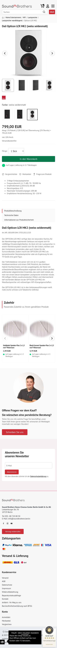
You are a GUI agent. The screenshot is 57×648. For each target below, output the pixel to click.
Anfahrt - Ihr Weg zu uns (11, 602)
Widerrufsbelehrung (10, 592)
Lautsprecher (32, 17)
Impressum (6, 588)
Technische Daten (11, 215)
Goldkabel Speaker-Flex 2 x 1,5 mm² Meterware (14, 346)
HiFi (24, 17)
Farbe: (5, 104)
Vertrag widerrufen (12, 531)
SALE (52, 12)
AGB (3, 581)
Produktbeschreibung (13, 210)
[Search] (24, 12)
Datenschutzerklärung (38, 476)
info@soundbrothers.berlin (19, 518)
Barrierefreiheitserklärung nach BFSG (17, 606)
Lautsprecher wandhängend (12, 20)
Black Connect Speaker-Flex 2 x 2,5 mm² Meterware (42, 346)
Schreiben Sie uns (14, 432)
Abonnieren (12, 472)
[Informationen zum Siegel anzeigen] (49, 644)
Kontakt (5, 599)
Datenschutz (7, 585)
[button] (48, 6)
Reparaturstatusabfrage (11, 595)
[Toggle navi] (53, 6)
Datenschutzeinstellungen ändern (16, 632)
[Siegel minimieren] (53, 629)
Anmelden (6, 617)
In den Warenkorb (28, 158)
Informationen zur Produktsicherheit (19, 220)
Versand (5, 578)
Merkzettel (6, 621)
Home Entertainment (13, 17)
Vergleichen (7, 624)
